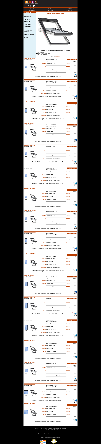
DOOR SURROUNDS (32, 10)
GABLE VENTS (50, 10)
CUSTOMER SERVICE (56, 428)
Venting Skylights (27, 16)
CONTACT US (37, 428)
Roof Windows (27, 19)
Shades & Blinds (27, 21)
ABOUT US (41, 428)
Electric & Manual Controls (29, 22)
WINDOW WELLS (69, 10)
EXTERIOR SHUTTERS (54, 429)
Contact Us (26, 37)
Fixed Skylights (57, 56)
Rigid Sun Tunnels (27, 26)
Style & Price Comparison (29, 34)
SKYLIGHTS (50, 8)
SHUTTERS (32, 8)
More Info (68, 63)
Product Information (28, 30)
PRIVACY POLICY (63, 428)
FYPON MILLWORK (68, 8)
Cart (61, 0)
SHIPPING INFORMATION (48, 428)
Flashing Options (27, 24)
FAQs (69, 0)
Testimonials (26, 31)
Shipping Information (28, 35)
